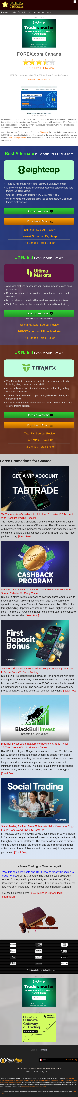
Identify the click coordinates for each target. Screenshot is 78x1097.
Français (43, 1050)
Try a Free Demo (47, 219)
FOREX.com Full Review (39, 68)
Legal (48, 1068)
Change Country (71, 1060)
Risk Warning (41, 1068)
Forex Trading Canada (17, 138)
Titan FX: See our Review (39, 442)
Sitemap (58, 1068)
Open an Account (47, 212)
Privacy (33, 1068)
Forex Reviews (34, 12)
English (22, 12)
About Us (19, 1068)
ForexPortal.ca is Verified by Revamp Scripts (33, 1086)
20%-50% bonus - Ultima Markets (48, 317)
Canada (5, 12)
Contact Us (26, 1068)
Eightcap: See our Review (39, 238)
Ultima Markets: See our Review (39, 333)
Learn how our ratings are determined (39, 79)
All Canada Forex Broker (40, 251)
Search (53, 1068)
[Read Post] (24, 536)
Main (14, 12)
